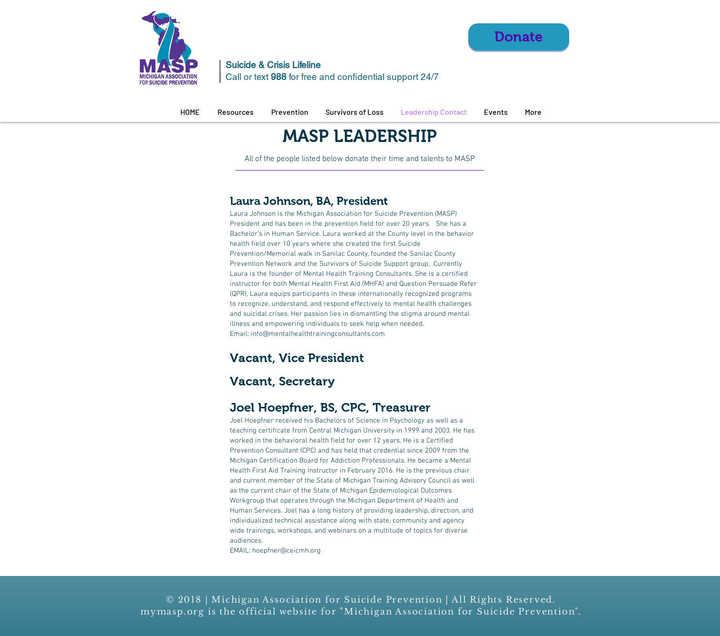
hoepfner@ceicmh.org (286, 550)
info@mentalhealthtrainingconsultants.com (318, 334)
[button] (236, 112)
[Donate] (518, 36)
